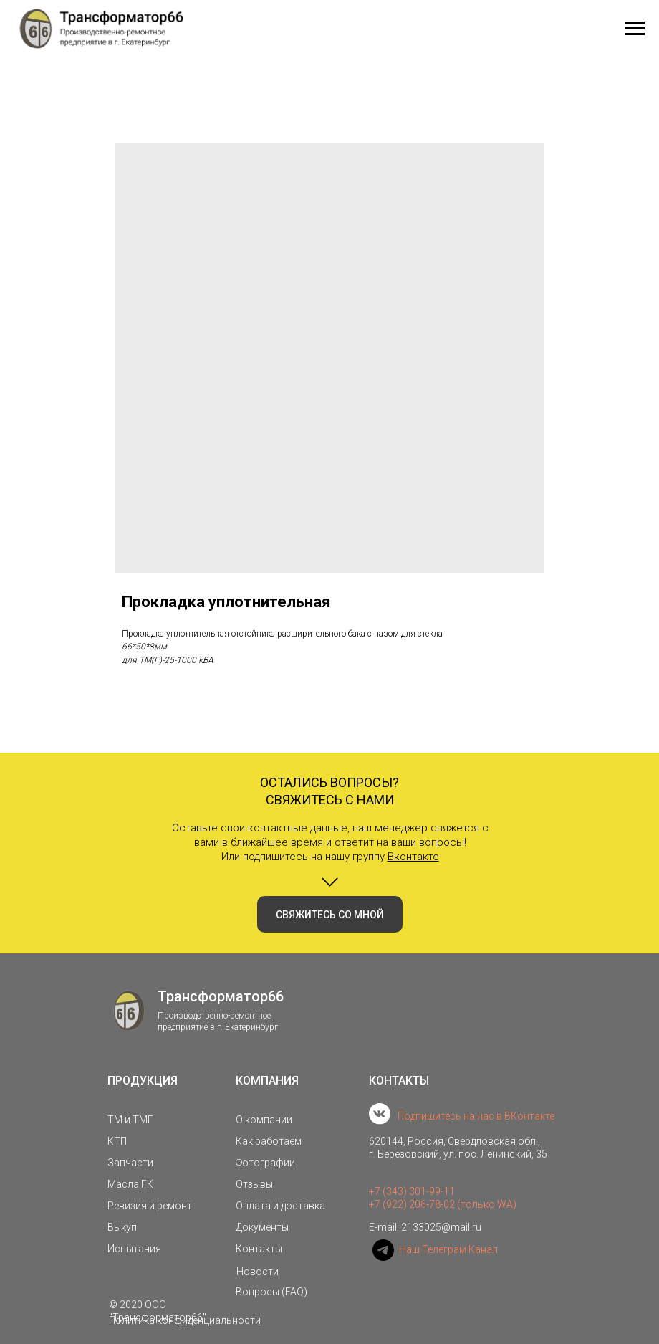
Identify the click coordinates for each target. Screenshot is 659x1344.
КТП (117, 1141)
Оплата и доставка (280, 1205)
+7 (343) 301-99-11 (412, 1191)
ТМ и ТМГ (130, 1119)
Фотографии (265, 1162)
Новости (257, 1271)
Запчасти (130, 1162)
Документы (262, 1227)
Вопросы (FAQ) (271, 1291)
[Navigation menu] (635, 29)
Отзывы (254, 1184)
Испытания (134, 1248)
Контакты (259, 1248)
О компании (264, 1119)
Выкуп (122, 1227)
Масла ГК (130, 1184)
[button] (330, 914)
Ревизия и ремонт (149, 1205)
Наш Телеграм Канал (448, 1249)
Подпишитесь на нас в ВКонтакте (476, 1116)
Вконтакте (413, 856)
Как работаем (269, 1141)
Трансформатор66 (221, 996)
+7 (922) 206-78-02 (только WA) (442, 1204)
